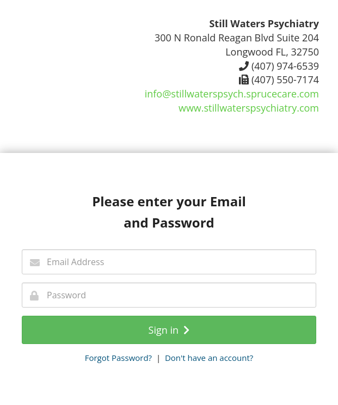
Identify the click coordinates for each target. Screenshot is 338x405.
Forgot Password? (118, 357)
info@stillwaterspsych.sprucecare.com (232, 93)
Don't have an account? (209, 357)
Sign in (169, 329)
